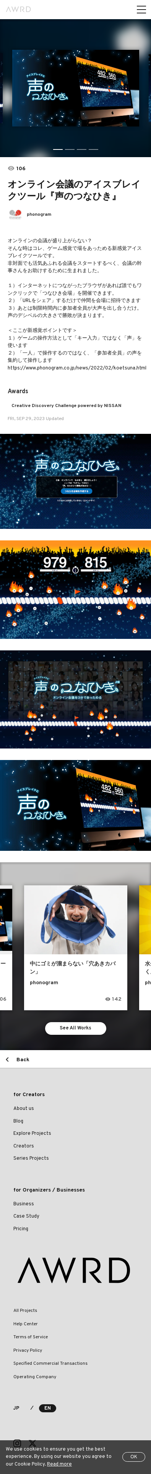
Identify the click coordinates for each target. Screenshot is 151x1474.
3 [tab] (81, 149)
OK (133, 1457)
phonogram (39, 215)
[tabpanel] (75, 88)
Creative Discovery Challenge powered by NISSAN (66, 406)
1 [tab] (58, 149)
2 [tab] (70, 149)
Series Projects (31, 1159)
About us (23, 1109)
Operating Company (34, 1377)
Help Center (25, 1324)
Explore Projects (32, 1134)
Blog (18, 1121)
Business (23, 1204)
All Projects (25, 1311)
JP (16, 1408)
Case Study (26, 1216)
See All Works (75, 1028)
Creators (23, 1146)
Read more (59, 1464)
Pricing (20, 1229)
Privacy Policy (27, 1351)
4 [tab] (93, 149)
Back (22, 1060)
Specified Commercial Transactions (50, 1364)
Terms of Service (30, 1337)
